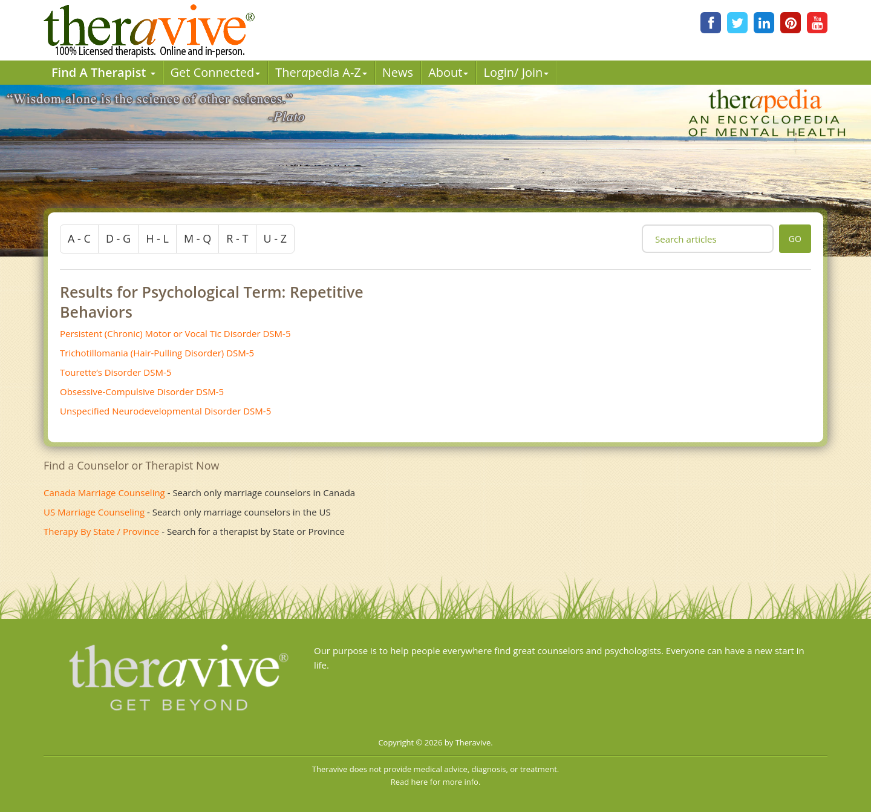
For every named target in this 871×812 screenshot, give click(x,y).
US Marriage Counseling (94, 512)
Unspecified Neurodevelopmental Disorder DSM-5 (165, 411)
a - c (79, 238)
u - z (275, 238)
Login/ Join (516, 72)
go (795, 238)
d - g (118, 238)
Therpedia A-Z (321, 72)
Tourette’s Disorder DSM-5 (115, 372)
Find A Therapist (103, 72)
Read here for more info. (436, 781)
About (448, 72)
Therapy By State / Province (101, 531)
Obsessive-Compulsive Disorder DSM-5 (142, 391)
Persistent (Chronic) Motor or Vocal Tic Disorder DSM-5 (175, 333)
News (397, 72)
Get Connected (216, 72)
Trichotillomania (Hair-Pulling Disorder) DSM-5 (157, 353)
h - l (157, 238)
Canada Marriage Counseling (104, 492)
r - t (237, 238)
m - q (197, 238)
